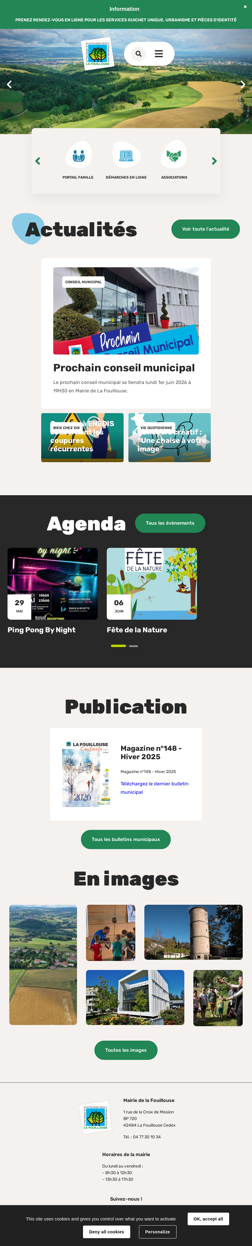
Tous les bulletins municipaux (126, 839)
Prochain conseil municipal (124, 367)
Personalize (157, 1231)
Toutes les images (126, 1050)
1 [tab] (125, 646)
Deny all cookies (106, 1231)
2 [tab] (137, 646)
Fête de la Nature (137, 630)
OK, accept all (208, 1219)
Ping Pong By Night (41, 630)
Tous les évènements (170, 523)
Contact (150, 54)
